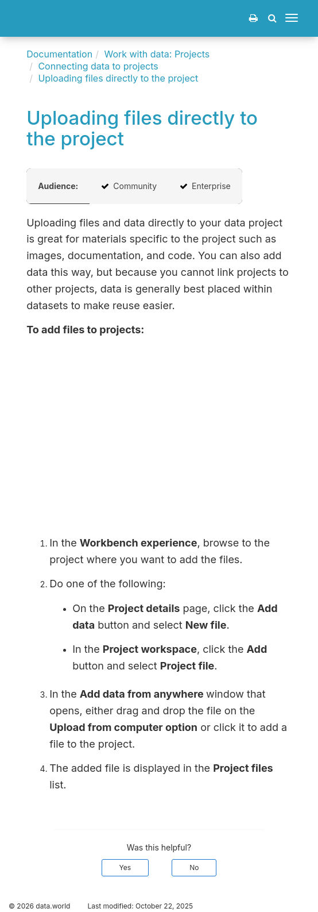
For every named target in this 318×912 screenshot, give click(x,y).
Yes (125, 867)
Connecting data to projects (98, 66)
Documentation (59, 54)
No (194, 867)
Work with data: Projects (157, 54)
